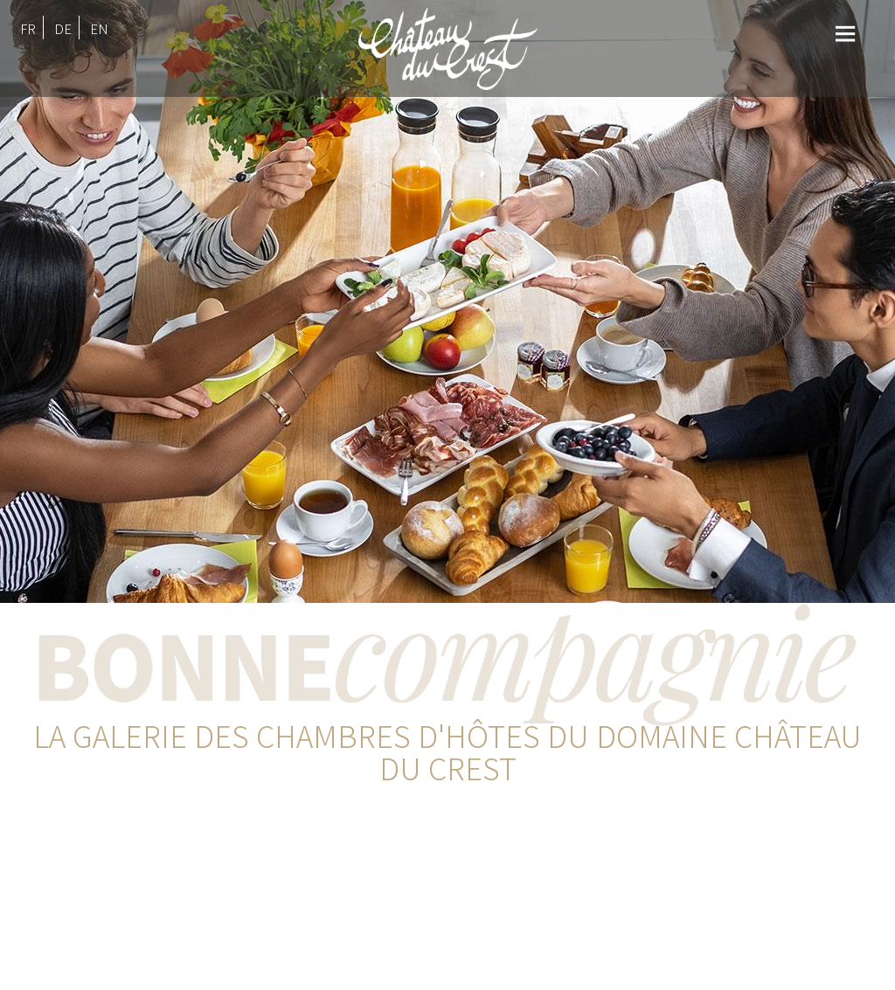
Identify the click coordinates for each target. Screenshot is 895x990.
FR (28, 28)
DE (63, 28)
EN (99, 28)
